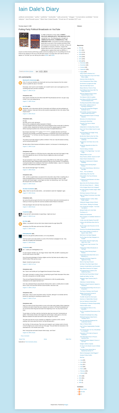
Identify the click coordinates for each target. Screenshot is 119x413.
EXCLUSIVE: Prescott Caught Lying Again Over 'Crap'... (89, 241)
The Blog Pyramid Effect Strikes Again (89, 103)
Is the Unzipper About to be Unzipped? (89, 187)
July (81, 360)
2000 (80, 382)
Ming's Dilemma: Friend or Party (88, 88)
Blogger (66, 404)
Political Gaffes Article (85, 305)
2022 (80, 48)
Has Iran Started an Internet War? (88, 301)
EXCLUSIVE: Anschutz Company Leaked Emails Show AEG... (88, 112)
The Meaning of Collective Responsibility (90, 303)
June (81, 362)
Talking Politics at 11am (86, 154)
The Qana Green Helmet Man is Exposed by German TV (88, 350)
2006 (80, 61)
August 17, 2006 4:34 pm (29, 183)
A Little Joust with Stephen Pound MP (89, 220)
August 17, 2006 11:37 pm (29, 298)
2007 (80, 58)
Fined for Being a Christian (86, 149)
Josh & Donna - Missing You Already (89, 204)
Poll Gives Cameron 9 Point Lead (88, 193)
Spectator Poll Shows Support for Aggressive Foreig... (88, 259)
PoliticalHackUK (27, 233)
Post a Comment (25, 336)
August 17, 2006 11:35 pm (29, 287)
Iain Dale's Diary (39, 9)
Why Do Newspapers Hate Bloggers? (89, 353)
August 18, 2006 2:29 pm (29, 332)
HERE (46, 55)
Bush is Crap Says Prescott (87, 262)
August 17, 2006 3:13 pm (29, 146)
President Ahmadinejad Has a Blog (88, 315)
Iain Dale (25, 106)
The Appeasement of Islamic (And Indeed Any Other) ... (88, 271)
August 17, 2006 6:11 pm (29, 216)
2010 (80, 52)
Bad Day (82, 357)
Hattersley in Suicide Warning (87, 282)
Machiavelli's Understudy (29, 80)
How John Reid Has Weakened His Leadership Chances (88, 321)
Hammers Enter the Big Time (87, 79)
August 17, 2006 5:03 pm (29, 207)
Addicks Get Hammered (86, 214)
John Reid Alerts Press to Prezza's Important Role (88, 337)
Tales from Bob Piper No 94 (87, 85)
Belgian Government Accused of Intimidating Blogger (88, 294)
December (83, 63)
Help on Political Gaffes (86, 324)
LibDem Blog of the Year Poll (87, 174)
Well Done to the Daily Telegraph (88, 235)
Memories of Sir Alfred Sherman (88, 119)
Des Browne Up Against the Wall (88, 83)
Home (45, 339)
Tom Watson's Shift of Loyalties (87, 97)
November (83, 65)
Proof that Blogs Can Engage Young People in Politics (89, 133)
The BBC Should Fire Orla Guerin (88, 297)
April (81, 366)
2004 (80, 378)
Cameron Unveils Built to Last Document (90, 266)
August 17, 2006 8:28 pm (29, 242)
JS (81, 394)
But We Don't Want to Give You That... (89, 136)
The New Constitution (28, 188)
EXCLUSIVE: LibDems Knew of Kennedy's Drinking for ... (88, 105)
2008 (80, 56)
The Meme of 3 (83, 212)
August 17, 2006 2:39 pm (29, 101)
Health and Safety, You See (87, 276)
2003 (80, 380)
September (83, 69)
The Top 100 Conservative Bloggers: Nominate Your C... (89, 109)
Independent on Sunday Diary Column (89, 127)
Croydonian (26, 212)
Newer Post (22, 339)
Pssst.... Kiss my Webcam (86, 171)
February (82, 371)
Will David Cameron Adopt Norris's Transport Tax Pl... (88, 317)
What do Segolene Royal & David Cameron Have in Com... (88, 94)
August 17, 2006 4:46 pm (29, 193)
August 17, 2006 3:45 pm (29, 169)
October (82, 67)
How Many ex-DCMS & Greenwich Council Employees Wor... (88, 100)
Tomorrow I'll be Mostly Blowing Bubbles (90, 229)
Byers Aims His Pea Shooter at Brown (89, 183)
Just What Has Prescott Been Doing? (89, 274)
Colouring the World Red (86, 121)
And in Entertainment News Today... (89, 81)
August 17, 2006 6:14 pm (29, 228)
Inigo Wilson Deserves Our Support (88, 268)
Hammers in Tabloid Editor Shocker (88, 299)
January (82, 373)
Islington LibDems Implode (86, 343)
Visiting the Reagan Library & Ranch (89, 202)
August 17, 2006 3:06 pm (29, 113)
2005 (80, 376)
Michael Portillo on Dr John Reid (88, 210)
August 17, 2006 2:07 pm (29, 90)
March (82, 368)
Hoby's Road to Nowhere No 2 (87, 73)
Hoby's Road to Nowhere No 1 (87, 159)
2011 (80, 50)
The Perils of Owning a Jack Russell (89, 291)
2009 (80, 54)
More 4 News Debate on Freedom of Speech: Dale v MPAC (89, 232)
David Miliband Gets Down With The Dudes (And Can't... (89, 90)
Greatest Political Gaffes (86, 355)
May (81, 364)
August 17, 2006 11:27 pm (29, 264)
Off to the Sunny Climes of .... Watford (89, 185)
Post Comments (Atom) (31, 342)
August (82, 71)
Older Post (68, 339)
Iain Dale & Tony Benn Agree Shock (89, 264)
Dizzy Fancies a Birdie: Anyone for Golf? (90, 156)
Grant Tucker (83, 389)
